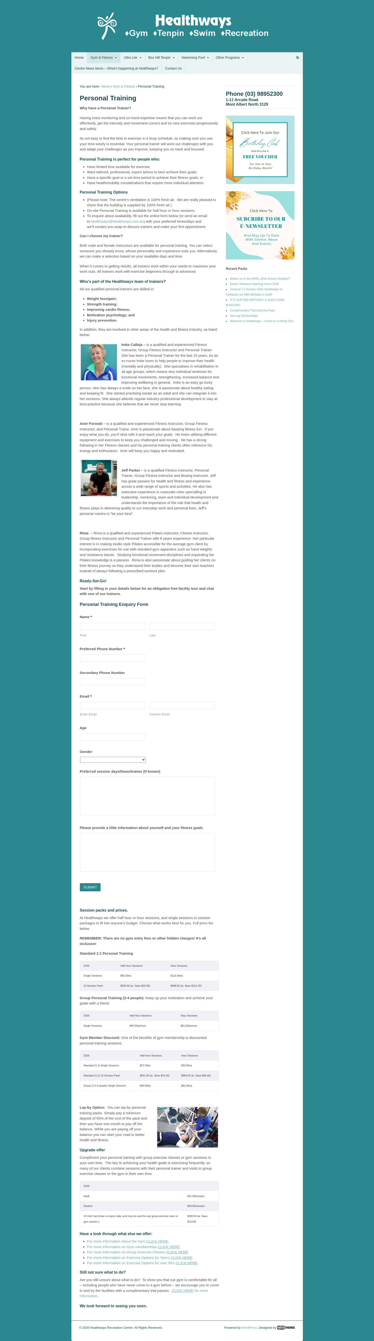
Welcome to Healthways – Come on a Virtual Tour (262, 321)
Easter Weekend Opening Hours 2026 (254, 284)
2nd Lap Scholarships (244, 315)
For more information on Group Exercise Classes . (138, 1252)
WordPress (249, 1327)
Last (153, 635)
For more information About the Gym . (128, 1241)
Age (83, 728)
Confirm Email (160, 714)
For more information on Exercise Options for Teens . (140, 1258)
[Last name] (182, 626)
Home (79, 57)
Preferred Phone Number (102, 649)
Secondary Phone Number (102, 673)
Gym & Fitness (102, 57)
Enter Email (88, 714)
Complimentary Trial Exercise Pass (252, 310)
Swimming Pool (193, 57)
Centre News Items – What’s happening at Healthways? (116, 68)
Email (86, 696)
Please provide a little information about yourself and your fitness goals (141, 828)
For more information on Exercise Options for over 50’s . (142, 1263)
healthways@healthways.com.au (117, 221)
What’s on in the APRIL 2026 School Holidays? (260, 278)
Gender (86, 752)
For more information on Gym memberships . (134, 1247)
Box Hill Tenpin (159, 57)
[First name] (112, 626)
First (83, 635)
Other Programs (228, 57)
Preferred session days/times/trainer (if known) (120, 771)
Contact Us (173, 68)
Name (86, 617)
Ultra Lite (130, 57)
